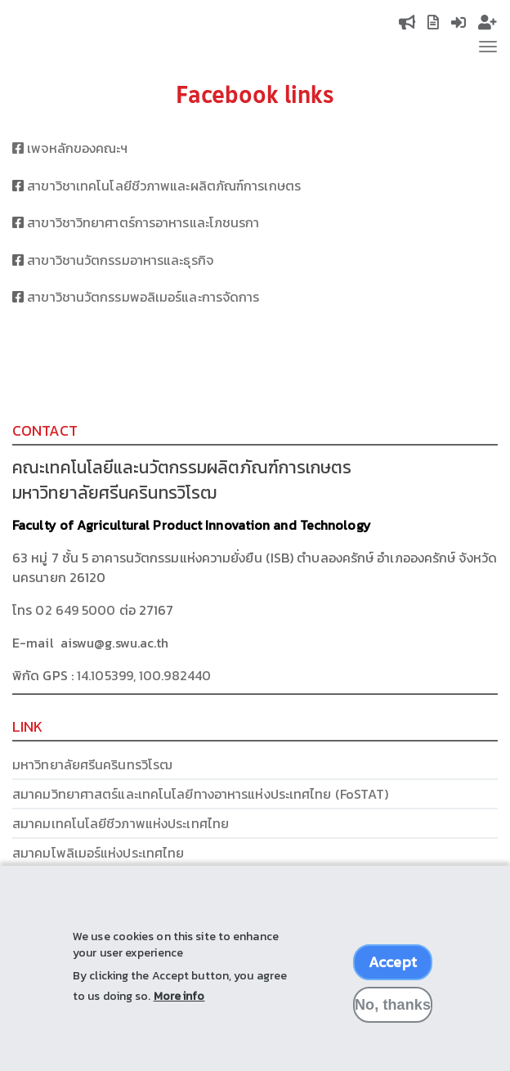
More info (179, 1008)
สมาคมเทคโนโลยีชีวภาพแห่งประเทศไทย (120, 823)
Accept (393, 974)
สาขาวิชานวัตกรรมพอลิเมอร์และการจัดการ (143, 297)
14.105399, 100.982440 (144, 675)
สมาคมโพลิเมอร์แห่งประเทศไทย (98, 853)
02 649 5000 (75, 610)
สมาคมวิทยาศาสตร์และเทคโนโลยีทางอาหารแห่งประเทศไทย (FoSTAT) (200, 794)
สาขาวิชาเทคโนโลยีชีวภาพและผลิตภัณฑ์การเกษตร (164, 185)
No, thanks (393, 1017)
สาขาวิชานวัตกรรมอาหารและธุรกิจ (120, 260)
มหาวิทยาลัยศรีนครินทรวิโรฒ (92, 764)
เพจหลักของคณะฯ (70, 148)
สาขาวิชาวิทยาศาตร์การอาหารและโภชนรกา (143, 222)
